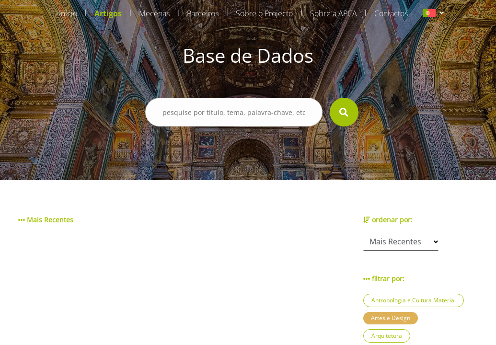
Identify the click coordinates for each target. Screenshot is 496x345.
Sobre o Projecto (264, 13)
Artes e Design (390, 318)
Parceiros (203, 13)
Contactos (391, 13)
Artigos (108, 13)
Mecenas (154, 13)
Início (68, 13)
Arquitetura (386, 336)
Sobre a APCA (333, 13)
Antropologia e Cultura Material (413, 300)
